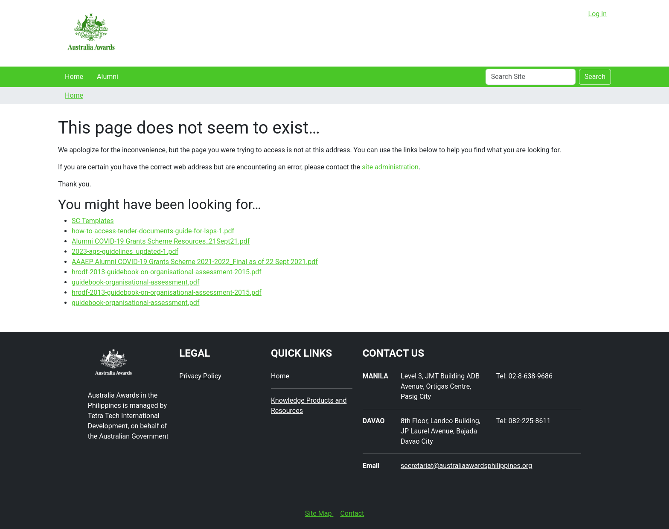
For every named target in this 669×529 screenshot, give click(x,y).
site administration (390, 167)
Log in (597, 14)
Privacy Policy (200, 376)
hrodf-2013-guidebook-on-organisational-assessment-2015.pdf (167, 272)
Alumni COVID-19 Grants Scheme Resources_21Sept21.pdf (161, 241)
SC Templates (92, 221)
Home (74, 77)
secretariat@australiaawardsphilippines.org (466, 466)
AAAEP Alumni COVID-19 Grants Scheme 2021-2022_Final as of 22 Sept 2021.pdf (195, 262)
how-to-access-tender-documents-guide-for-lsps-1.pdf (153, 231)
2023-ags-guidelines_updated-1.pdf (125, 251)
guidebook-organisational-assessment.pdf (135, 282)
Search (595, 77)
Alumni (107, 77)
